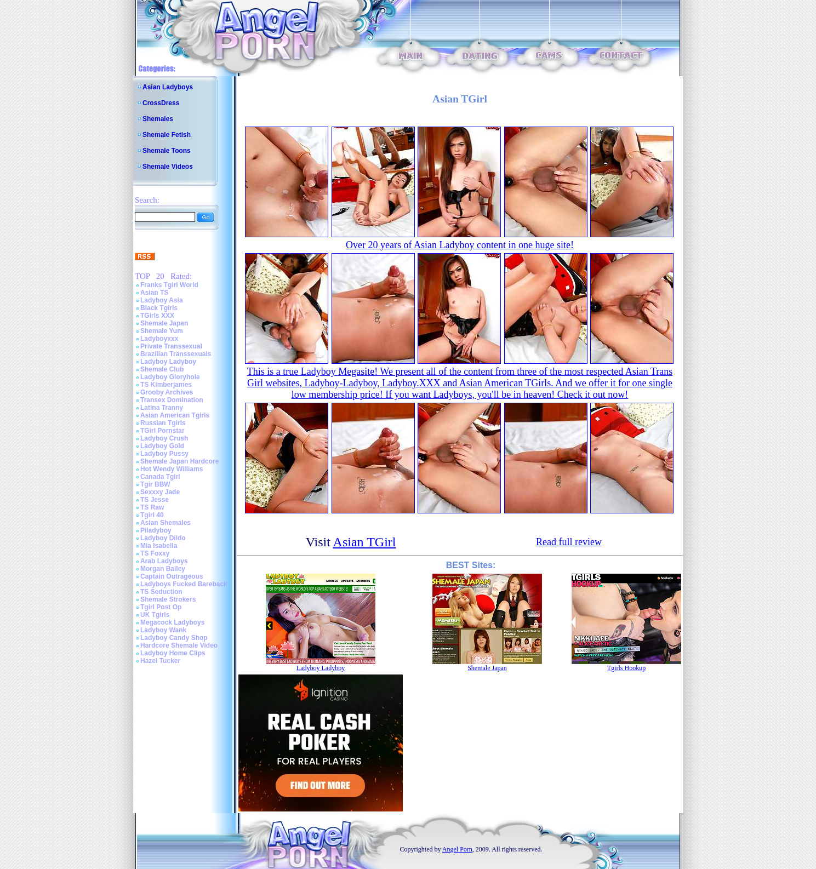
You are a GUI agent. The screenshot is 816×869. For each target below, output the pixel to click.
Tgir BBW (155, 484)
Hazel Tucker (160, 661)
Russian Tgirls (163, 423)
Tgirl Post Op (160, 607)
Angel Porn (457, 849)
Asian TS (154, 292)
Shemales (157, 119)
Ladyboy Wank (163, 630)
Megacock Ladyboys (172, 622)
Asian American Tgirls (174, 415)
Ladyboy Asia (161, 300)
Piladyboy (156, 530)
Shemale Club (162, 369)
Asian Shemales (165, 523)
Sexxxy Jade (160, 492)
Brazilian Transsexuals (175, 354)
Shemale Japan (164, 323)
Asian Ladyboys (167, 87)
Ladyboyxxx (159, 338)
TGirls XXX (157, 315)
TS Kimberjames (166, 384)
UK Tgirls (154, 615)
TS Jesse (154, 500)
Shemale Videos (167, 166)
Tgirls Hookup (626, 668)
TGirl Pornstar (162, 430)
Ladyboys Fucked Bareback (183, 584)
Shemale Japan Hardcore (179, 461)
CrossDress (160, 103)
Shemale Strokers (168, 599)
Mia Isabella (158, 546)
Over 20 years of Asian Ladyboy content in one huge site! (460, 244)
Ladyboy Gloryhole (170, 377)
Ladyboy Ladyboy (168, 361)
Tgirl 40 (152, 515)
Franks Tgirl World (169, 285)
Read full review (569, 541)
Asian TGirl (364, 542)
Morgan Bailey (162, 569)
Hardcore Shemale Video (179, 645)
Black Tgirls (159, 308)
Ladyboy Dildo (163, 538)
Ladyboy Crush (164, 438)
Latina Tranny (161, 407)
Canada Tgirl (160, 477)
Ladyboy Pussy (164, 454)
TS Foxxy (154, 553)
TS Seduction (161, 592)
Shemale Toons (166, 151)
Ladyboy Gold (162, 446)
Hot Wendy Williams (171, 469)
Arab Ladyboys (164, 561)
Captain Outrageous (171, 576)
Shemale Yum (161, 331)
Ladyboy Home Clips (173, 653)
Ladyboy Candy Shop (174, 638)
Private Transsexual (171, 346)
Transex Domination (171, 400)
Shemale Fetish (166, 135)
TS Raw (152, 507)
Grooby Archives (166, 392)
